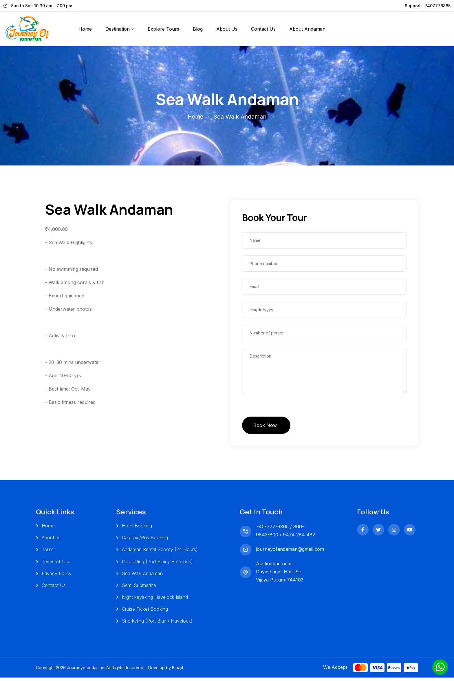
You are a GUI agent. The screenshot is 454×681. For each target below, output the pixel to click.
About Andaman (307, 29)
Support (413, 5)
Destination (117, 29)
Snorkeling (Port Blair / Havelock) (157, 624)
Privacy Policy (57, 576)
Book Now (266, 426)
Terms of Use (56, 563)
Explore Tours (163, 29)
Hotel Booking (137, 527)
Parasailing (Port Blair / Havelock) (157, 563)
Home (85, 29)
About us (51, 539)
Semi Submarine (139, 588)
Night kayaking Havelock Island (155, 600)
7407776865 (438, 5)
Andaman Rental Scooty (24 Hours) (159, 551)
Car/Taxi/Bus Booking (145, 539)
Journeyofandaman (85, 671)
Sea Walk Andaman (142, 576)
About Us (226, 29)
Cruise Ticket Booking (145, 612)
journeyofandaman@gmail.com (289, 550)
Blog (198, 29)
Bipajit (177, 671)
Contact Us (263, 29)
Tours (48, 551)
